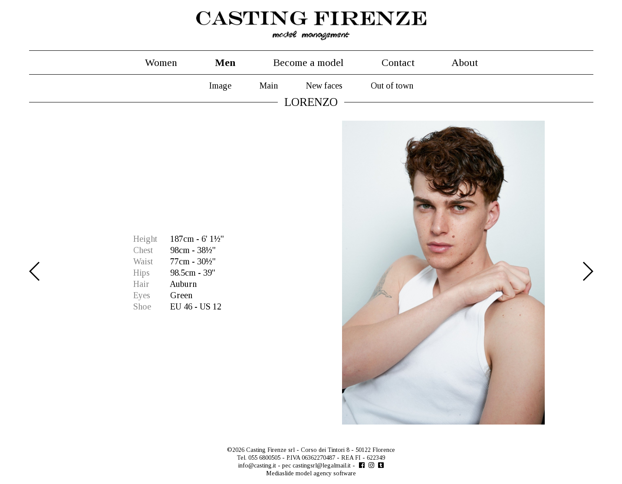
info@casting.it (257, 465)
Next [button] (587, 271)
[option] (311, 273)
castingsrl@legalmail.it (322, 465)
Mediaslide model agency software (311, 473)
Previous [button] (35, 271)
